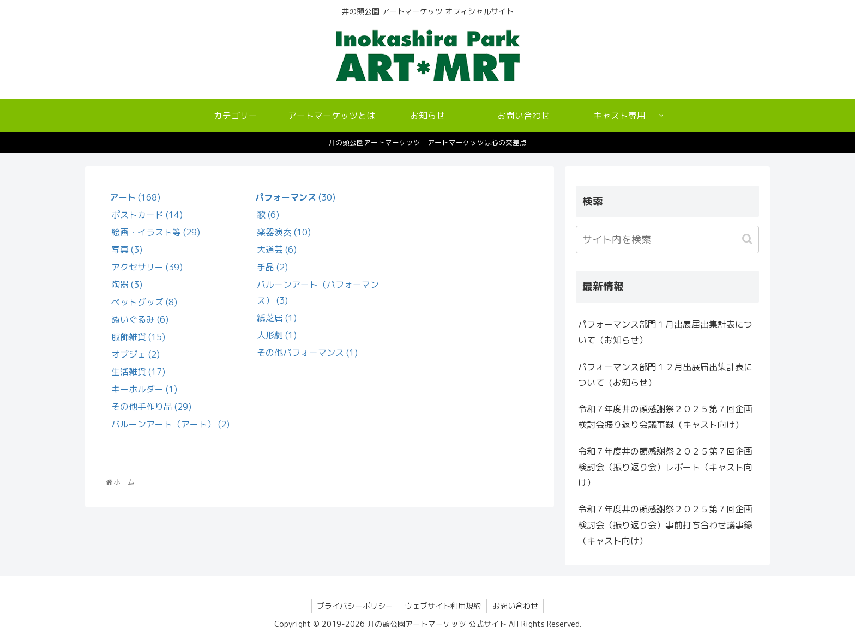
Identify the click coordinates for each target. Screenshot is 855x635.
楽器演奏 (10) (284, 232)
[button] (748, 239)
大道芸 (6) (277, 250)
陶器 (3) (126, 285)
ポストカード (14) (147, 215)
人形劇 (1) (277, 335)
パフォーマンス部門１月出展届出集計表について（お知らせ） (665, 332)
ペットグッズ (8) (144, 302)
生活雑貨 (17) (138, 372)
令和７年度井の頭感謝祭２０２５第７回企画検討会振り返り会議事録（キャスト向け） (665, 417)
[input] (667, 239)
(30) (295, 197)
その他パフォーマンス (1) (307, 353)
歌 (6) (268, 215)
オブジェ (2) (135, 354)
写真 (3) (126, 250)
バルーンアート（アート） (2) (170, 424)
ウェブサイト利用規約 (443, 606)
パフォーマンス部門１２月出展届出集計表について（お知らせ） (665, 375)
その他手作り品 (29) (151, 407)
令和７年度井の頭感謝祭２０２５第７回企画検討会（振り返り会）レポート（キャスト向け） (665, 467)
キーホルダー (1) (144, 389)
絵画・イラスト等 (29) (155, 232)
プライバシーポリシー (355, 606)
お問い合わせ (515, 606)
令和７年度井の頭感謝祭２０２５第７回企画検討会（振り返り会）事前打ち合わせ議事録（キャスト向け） (665, 525)
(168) (135, 197)
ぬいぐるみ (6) (139, 319)
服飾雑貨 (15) (138, 337)
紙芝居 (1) (277, 318)
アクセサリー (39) (147, 267)
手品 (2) (272, 267)
